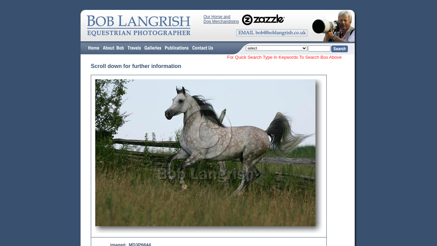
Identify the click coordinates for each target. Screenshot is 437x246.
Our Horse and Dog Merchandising (221, 19)
